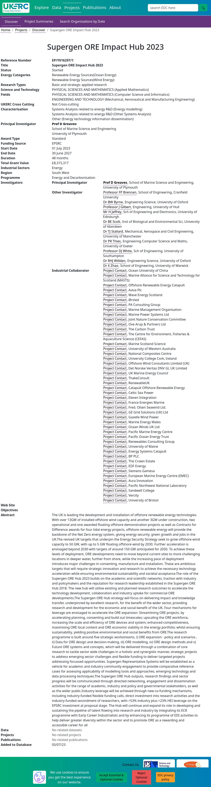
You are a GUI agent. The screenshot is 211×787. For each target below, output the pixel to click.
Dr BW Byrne (113, 202)
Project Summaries (38, 21)
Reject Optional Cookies (141, 777)
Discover (11, 21)
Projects (21, 30)
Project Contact (114, 270)
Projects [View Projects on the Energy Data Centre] (72, 7)
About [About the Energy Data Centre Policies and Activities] (115, 7)
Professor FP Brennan (119, 192)
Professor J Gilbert (117, 207)
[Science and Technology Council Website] (159, 765)
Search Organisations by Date (82, 21)
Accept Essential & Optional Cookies (111, 777)
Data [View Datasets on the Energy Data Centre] (56, 7)
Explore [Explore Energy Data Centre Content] (41, 7)
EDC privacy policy (165, 777)
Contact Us (130, 764)
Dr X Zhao (110, 265)
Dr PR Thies (112, 241)
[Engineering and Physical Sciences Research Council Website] (192, 765)
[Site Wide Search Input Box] (173, 8)
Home (5, 30)
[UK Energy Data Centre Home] (16, 8)
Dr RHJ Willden (114, 260)
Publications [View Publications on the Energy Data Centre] (94, 7)
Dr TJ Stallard (113, 231)
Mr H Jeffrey (112, 212)
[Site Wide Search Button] (203, 7)
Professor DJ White (117, 251)
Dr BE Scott (111, 221)
